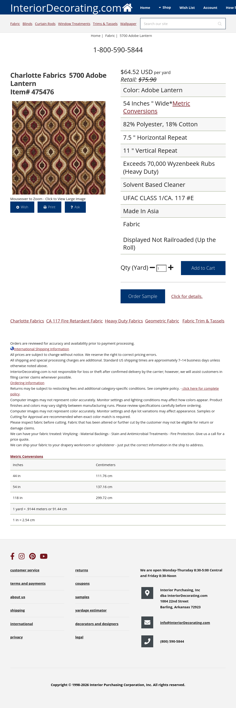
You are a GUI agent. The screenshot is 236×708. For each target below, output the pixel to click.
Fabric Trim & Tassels (203, 321)
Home (145, 7)
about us (17, 597)
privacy (16, 637)
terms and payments (28, 583)
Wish (24, 207)
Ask (77, 207)
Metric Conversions (156, 107)
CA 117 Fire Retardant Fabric (74, 321)
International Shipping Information (39, 349)
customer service (24, 570)
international (21, 623)
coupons (82, 583)
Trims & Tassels (105, 23)
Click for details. (186, 296)
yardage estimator (91, 610)
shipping (17, 610)
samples (82, 597)
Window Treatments (74, 23)
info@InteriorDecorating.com (185, 622)
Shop (167, 7)
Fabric (15, 23)
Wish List (187, 7)
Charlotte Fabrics (27, 321)
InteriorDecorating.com (71, 7)
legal (79, 637)
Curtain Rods (45, 23)
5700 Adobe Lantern (136, 35)
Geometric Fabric (162, 321)
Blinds (27, 23)
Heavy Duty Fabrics (124, 321)
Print (51, 207)
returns (81, 570)
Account (210, 7)
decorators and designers (96, 623)
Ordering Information (27, 382)
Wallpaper (128, 23)
